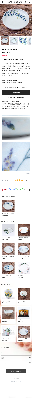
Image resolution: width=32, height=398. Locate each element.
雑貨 (2, 358)
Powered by (16, 381)
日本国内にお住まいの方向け (16, 97)
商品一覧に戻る (16, 371)
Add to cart (16, 92)
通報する (28, 173)
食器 (2, 353)
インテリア (4, 363)
